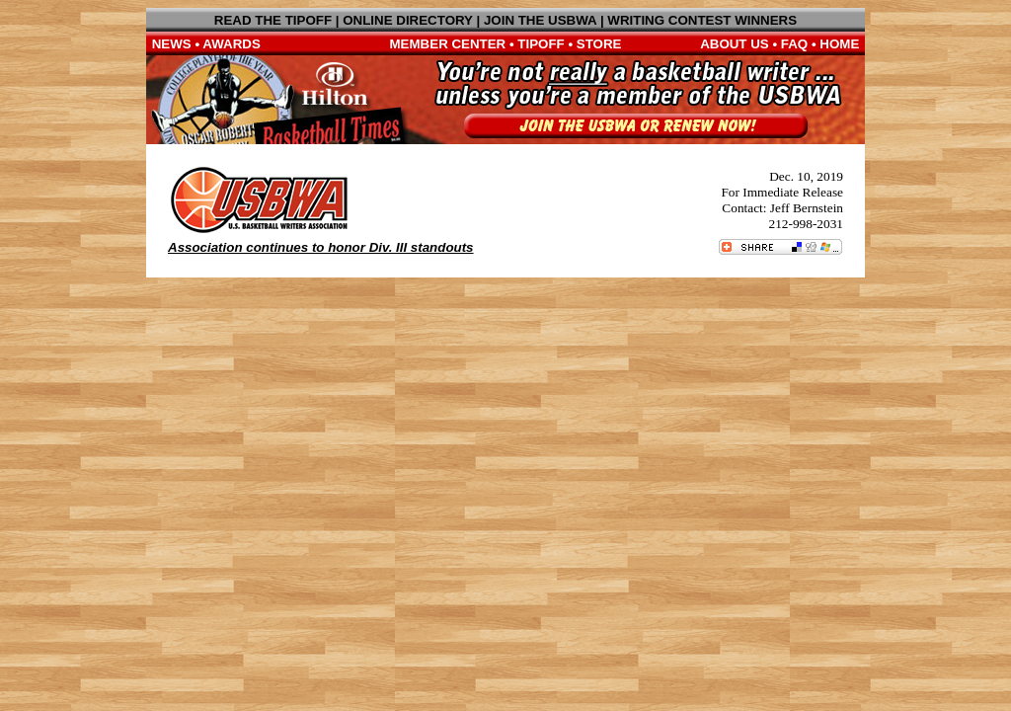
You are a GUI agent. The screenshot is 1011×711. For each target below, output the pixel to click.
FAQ (794, 44)
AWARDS (231, 44)
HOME (839, 44)
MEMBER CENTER (448, 44)
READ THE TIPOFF (273, 20)
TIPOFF (540, 44)
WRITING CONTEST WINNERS (702, 20)
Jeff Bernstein (806, 207)
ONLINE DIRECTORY (408, 20)
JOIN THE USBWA (540, 20)
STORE (599, 44)
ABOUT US (734, 44)
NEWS (172, 44)
